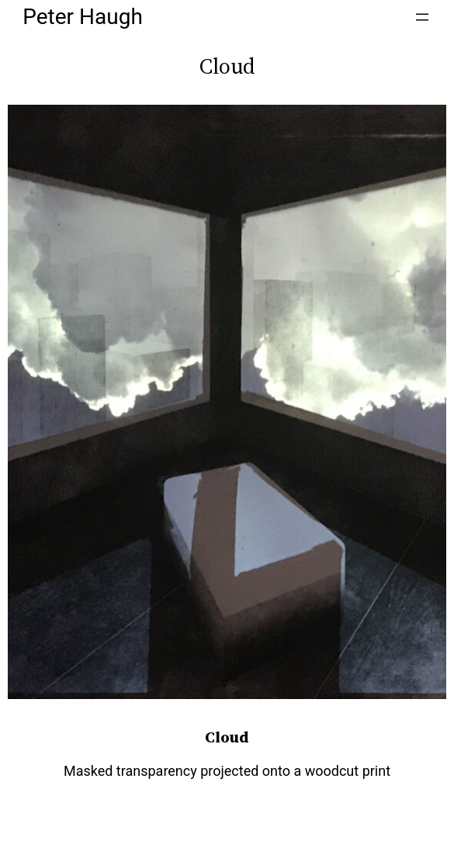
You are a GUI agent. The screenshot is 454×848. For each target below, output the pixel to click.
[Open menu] (422, 17)
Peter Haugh (83, 16)
